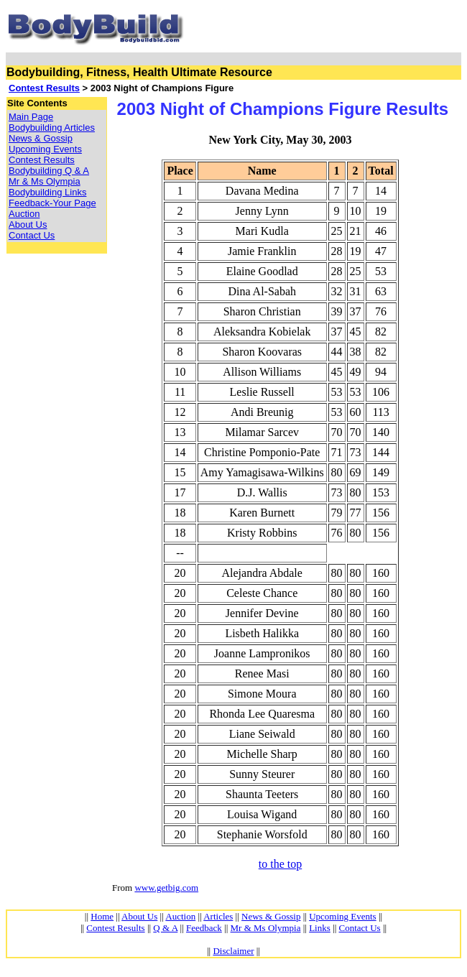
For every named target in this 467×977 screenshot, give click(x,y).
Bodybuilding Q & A (49, 170)
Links (319, 927)
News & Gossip (41, 138)
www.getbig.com (166, 887)
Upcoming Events (45, 149)
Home (102, 916)
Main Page (31, 116)
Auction (24, 213)
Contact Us (32, 235)
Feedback (204, 927)
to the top (280, 864)
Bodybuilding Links (47, 192)
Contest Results (44, 88)
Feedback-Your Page (52, 203)
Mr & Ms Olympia (44, 181)
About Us (28, 224)
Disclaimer (233, 950)
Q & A (165, 927)
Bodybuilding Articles (52, 127)
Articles (218, 916)
